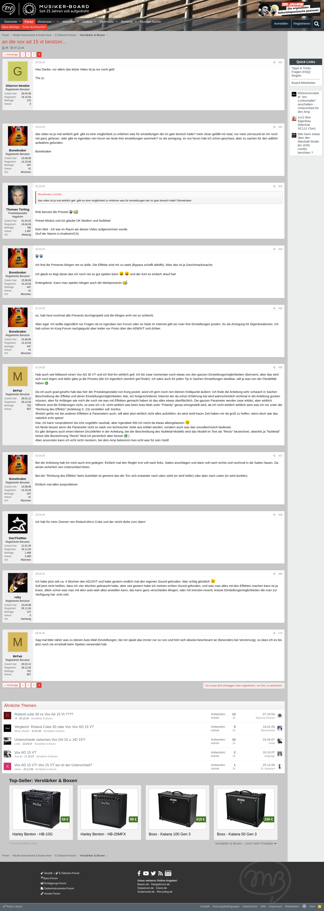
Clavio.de (161, 888)
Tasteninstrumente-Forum (57, 888)
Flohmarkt (107, 21)
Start (312, 906)
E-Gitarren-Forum (68, 873)
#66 (280, 367)
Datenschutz (250, 906)
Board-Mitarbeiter (304, 82)
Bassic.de (143, 884)
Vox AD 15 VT (25, 752)
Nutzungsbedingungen (226, 906)
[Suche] (317, 24)
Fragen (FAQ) (301, 72)
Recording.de (165, 891)
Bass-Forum (49, 878)
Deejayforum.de (160, 884)
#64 (280, 249)
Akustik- (47, 873)
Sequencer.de (145, 888)
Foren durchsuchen (34, 27)
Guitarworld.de (146, 891)
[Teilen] (274, 62)
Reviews (127, 21)
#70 (280, 633)
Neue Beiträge (10, 27)
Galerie (87, 21)
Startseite (10, 21)
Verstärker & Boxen (41, 718)
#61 (280, 62)
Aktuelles (68, 21)
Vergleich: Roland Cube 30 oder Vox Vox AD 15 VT (54, 727)
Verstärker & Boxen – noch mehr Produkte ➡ (246, 843)
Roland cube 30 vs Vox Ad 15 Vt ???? (43, 714)
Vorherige (12, 54)
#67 (280, 455)
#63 (280, 186)
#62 (280, 127)
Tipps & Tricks (301, 68)
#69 (280, 573)
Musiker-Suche (150, 21)
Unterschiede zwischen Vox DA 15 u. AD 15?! (49, 740)
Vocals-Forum (50, 893)
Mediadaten (292, 906)
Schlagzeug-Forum (53, 883)
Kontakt (205, 906)
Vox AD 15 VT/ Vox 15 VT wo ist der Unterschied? (53, 765)
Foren (29, 21)
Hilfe (263, 906)
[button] (20, 21)
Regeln (296, 75)
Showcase (46, 21)
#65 (280, 308)
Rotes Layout (12, 906)
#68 (280, 514)
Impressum (275, 906)
